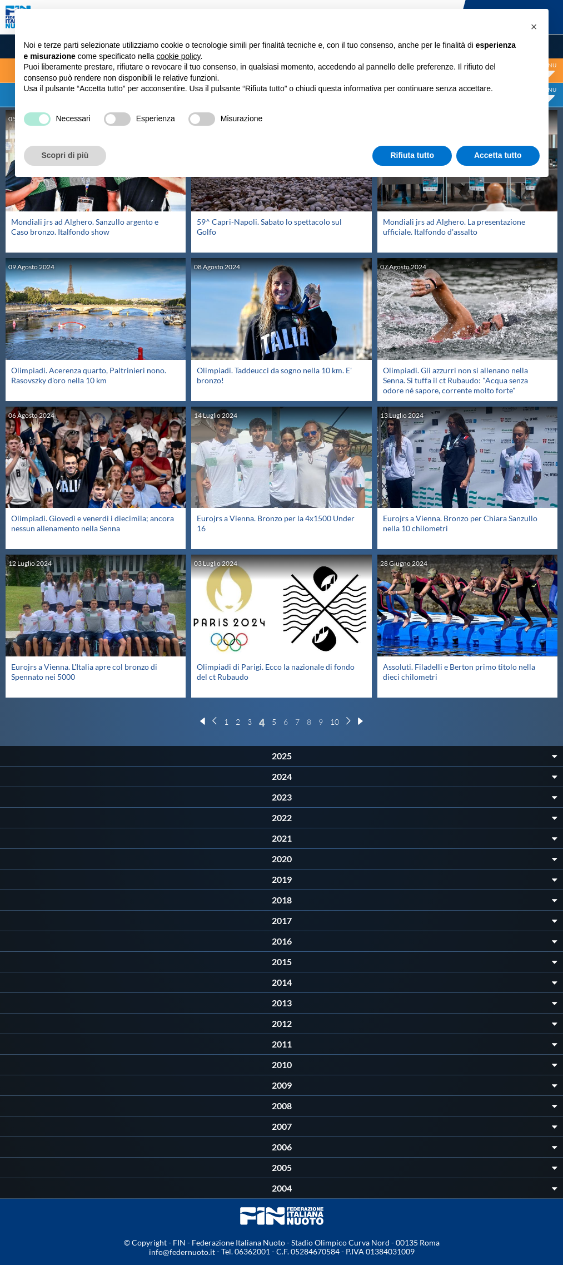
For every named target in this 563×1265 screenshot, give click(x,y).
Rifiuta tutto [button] (412, 155)
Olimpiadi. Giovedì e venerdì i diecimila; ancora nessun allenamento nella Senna (92, 523)
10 (334, 722)
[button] (534, 27)
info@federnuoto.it (182, 1252)
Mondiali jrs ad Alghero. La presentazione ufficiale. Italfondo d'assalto (454, 226)
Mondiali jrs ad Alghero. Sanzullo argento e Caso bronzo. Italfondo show (84, 226)
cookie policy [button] (178, 56)
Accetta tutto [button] (498, 155)
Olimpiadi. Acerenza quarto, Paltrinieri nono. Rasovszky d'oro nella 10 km (88, 375)
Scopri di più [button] (65, 155)
